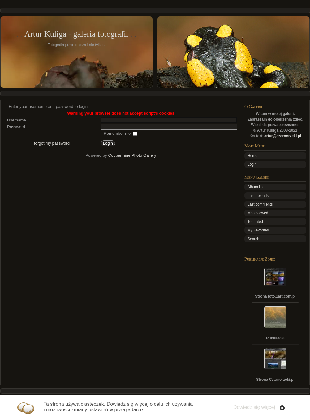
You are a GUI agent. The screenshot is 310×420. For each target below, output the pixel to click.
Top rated (255, 221)
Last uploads (258, 195)
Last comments (260, 204)
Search (253, 239)
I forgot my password (51, 143)
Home (252, 156)
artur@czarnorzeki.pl (282, 136)
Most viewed (258, 213)
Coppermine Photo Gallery (132, 155)
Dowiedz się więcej (254, 407)
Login (252, 164)
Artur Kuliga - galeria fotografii (76, 34)
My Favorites (258, 230)
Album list (256, 187)
